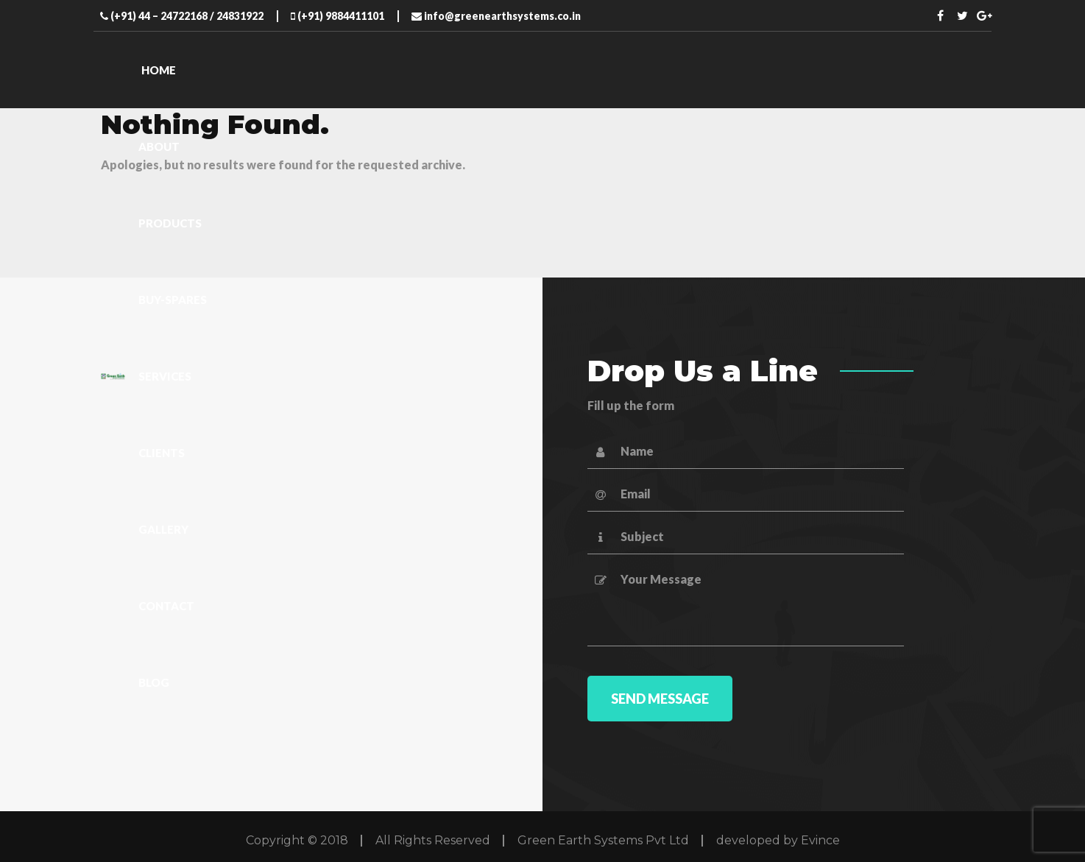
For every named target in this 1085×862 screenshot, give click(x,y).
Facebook (941, 15)
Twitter (963, 15)
